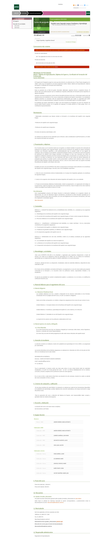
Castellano (60, 4)
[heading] (61, 26)
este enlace (78, 498)
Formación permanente (35, 13)
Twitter (87, 5)
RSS (76, 5)
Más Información (39, 200)
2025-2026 (17, 26)
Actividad (24, 13)
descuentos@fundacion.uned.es (56, 502)
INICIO (16, 13)
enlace (56, 67)
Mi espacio (16, 21)
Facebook (81, 5)
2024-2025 (17, 27)
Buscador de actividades (19, 24)
